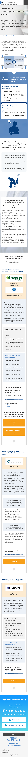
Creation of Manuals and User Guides (8, 35)
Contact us (14, 561)
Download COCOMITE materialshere (14, 432)
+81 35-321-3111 (15, 710)
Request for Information (14, 725)
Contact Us (14, 720)
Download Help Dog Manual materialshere (14, 422)
